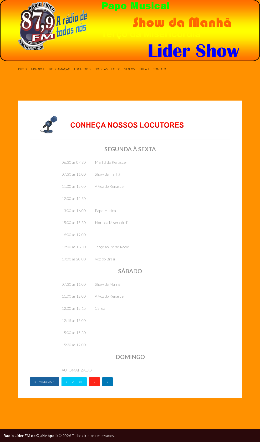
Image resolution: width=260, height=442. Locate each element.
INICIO (22, 69)
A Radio (36, 69)
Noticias (101, 69)
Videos (129, 69)
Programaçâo (59, 69)
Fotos (115, 69)
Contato (159, 69)
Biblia (142, 69)
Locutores (82, 69)
